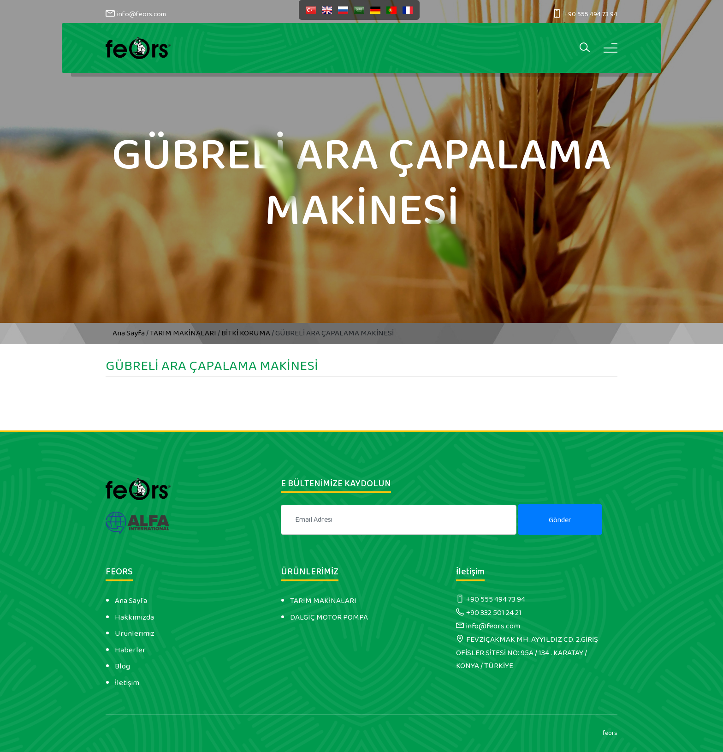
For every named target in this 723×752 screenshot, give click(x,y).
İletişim (127, 683)
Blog (122, 666)
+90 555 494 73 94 (590, 14)
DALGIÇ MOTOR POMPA (329, 617)
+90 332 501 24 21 (494, 613)
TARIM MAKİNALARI (183, 333)
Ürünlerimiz (134, 633)
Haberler (130, 650)
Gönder (560, 520)
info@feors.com (141, 14)
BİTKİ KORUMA (245, 333)
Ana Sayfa (129, 333)
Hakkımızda (134, 617)
